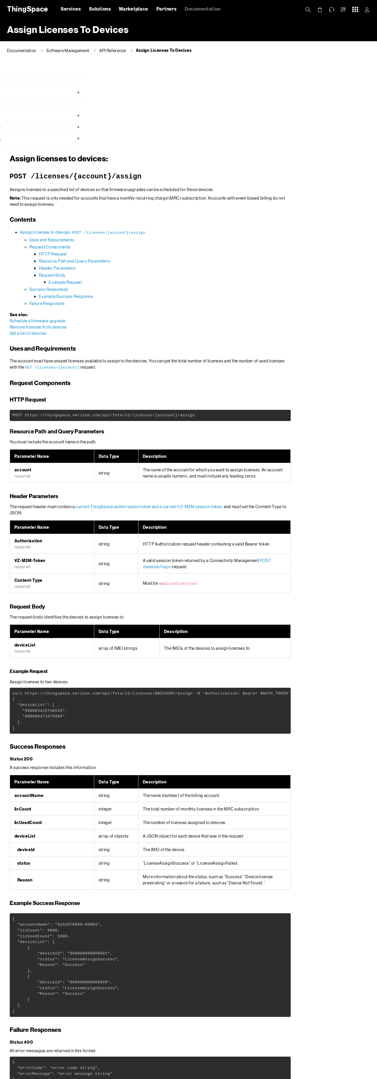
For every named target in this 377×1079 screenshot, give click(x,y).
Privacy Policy (75, 1073)
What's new (18, 82)
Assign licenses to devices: (176, 147)
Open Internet (245, 1073)
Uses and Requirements (145, 154)
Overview (16, 71)
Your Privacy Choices (158, 1073)
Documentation (203, 8)
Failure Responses (140, 218)
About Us (48, 1073)
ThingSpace (26, 8)
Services (71, 8)
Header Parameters (150, 182)
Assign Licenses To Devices (164, 50)
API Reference (112, 50)
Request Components (143, 161)
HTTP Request (146, 168)
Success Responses (142, 204)
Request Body (145, 190)
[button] (343, 10)
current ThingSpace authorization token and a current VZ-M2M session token (242, 421)
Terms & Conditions (211, 1073)
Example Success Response (159, 211)
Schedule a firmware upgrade (131, 235)
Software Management (67, 50)
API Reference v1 (24, 117)
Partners (166, 8)
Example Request (159, 197)
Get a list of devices (121, 248)
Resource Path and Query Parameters (168, 175)
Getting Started (23, 94)
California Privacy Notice (114, 1073)
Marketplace (133, 8)
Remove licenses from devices (132, 241)
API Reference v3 (25, 140)
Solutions (100, 8)
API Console (19, 105)
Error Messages (201, 1005)
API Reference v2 (24, 128)
